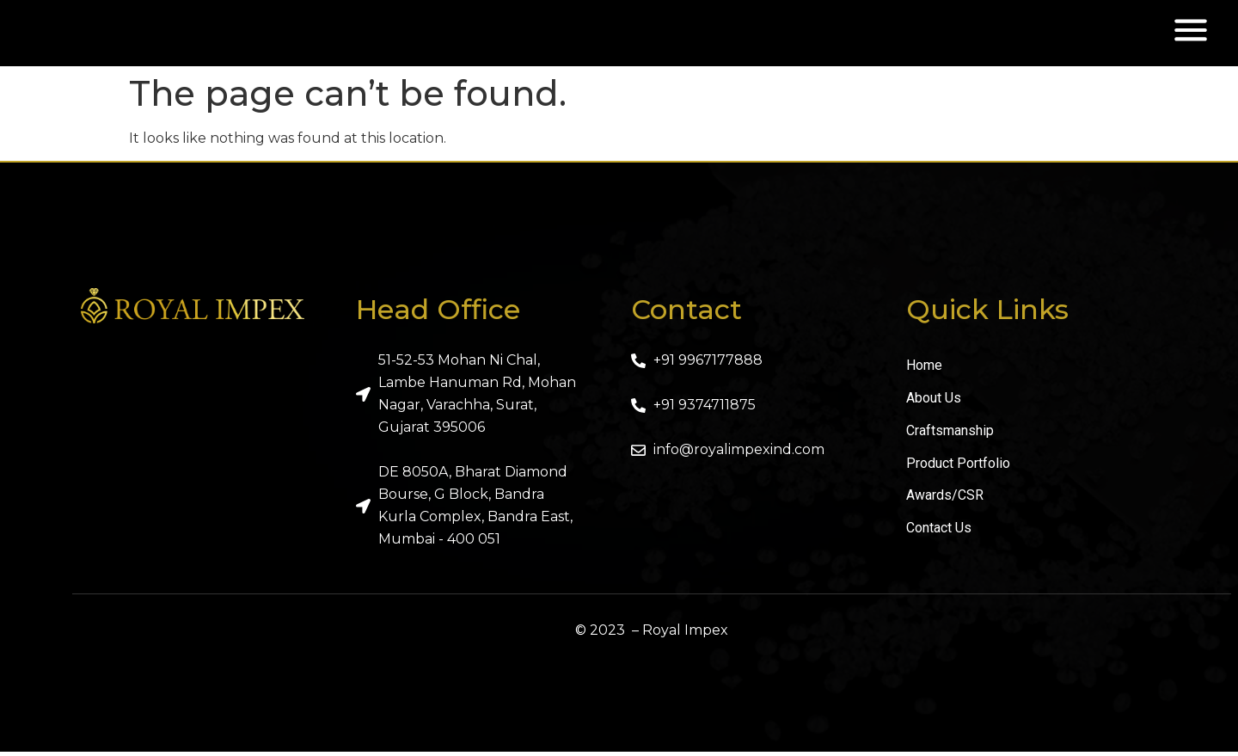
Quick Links (987, 314)
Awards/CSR (945, 501)
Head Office (438, 314)
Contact (686, 314)
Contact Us (938, 534)
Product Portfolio (958, 468)
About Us (933, 403)
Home (924, 370)
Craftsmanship (950, 435)
